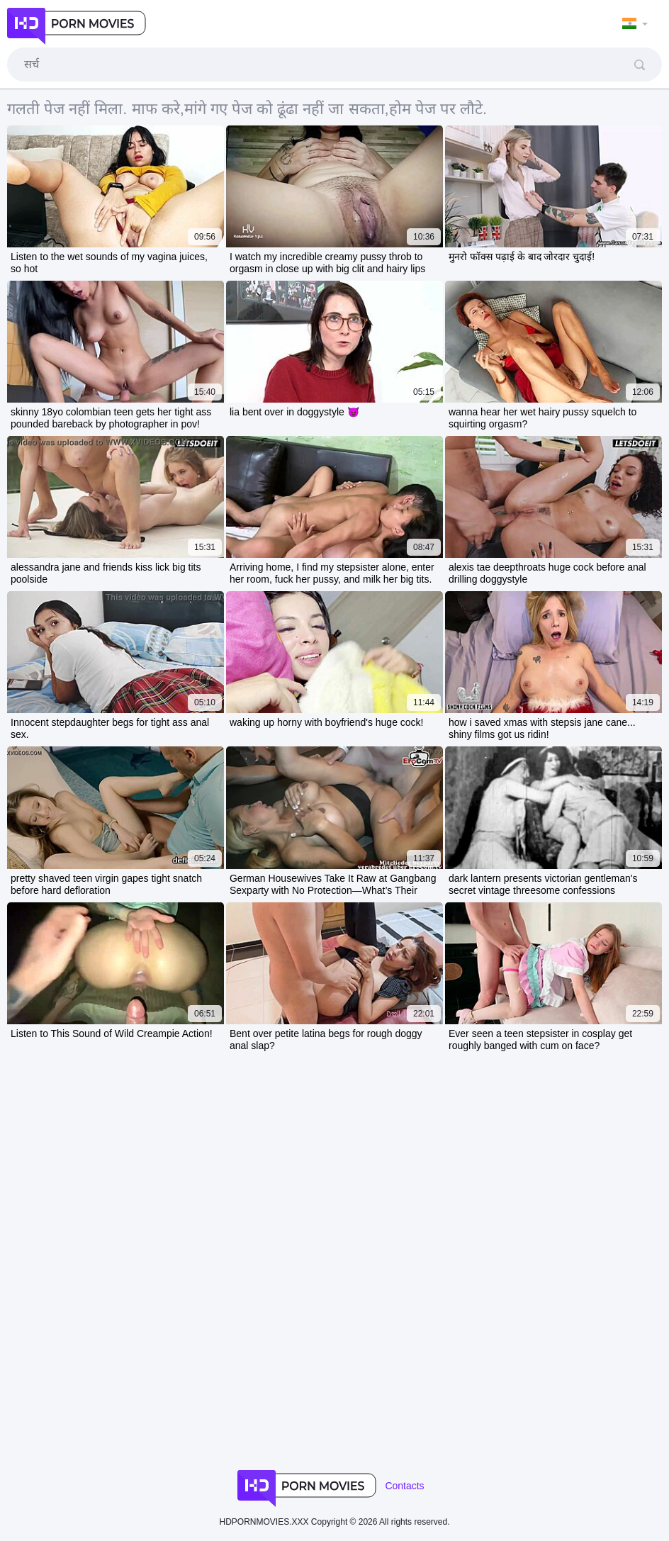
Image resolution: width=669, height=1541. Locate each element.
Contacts (404, 1485)
